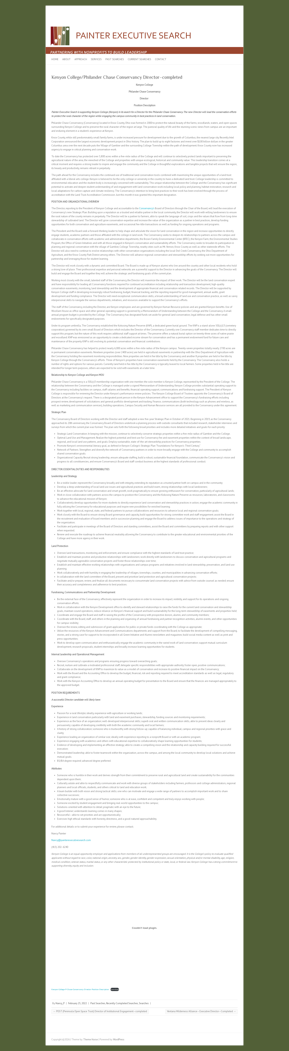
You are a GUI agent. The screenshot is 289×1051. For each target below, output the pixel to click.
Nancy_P (60, 1003)
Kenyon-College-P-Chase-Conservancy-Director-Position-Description (80, 989)
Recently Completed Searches (122, 1003)
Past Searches (114, 59)
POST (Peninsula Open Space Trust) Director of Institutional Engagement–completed (100, 1011)
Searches (144, 1003)
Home (54, 59)
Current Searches (139, 59)
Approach (80, 59)
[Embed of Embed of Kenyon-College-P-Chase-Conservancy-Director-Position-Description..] (144, 928)
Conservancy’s (147, 208)
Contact (160, 59)
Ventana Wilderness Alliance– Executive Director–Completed (201, 1011)
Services (96, 59)
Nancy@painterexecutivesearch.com (71, 840)
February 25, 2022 (77, 1003)
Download (114, 989)
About (66, 59)
